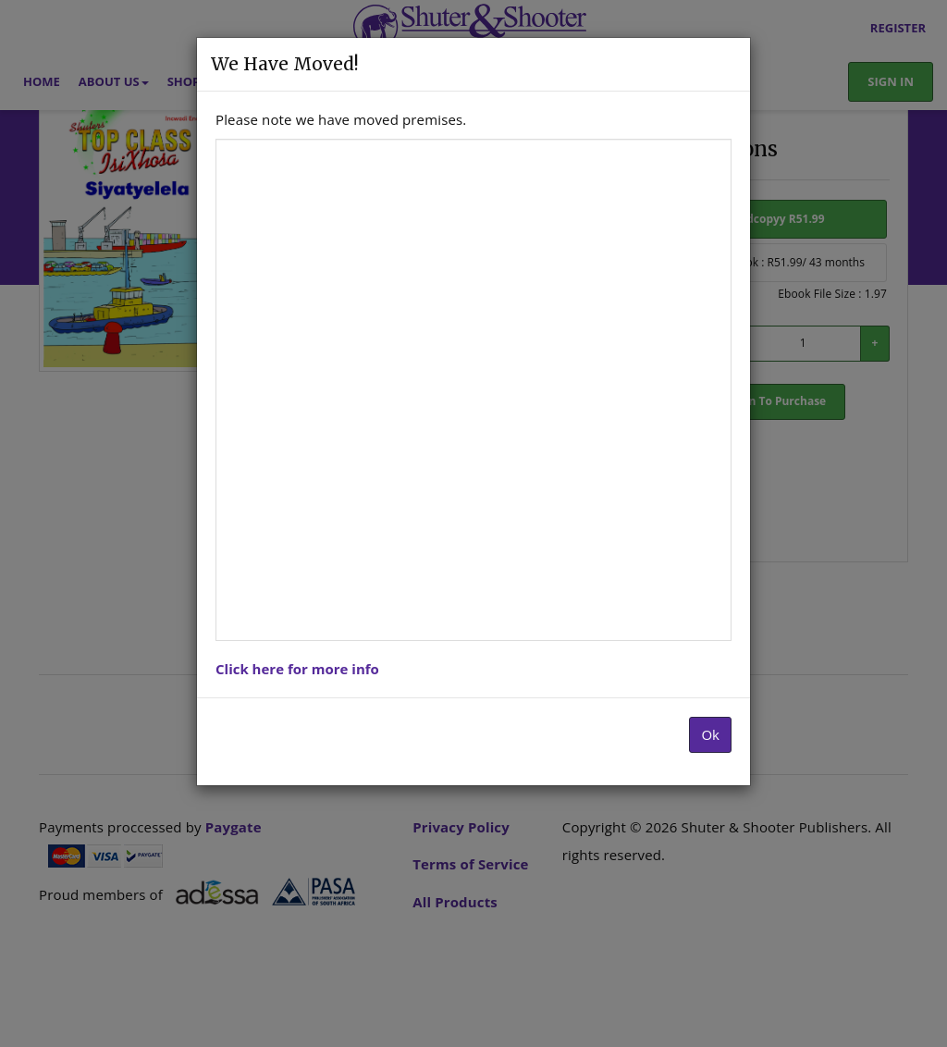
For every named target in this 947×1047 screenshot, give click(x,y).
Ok (710, 734)
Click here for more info (297, 668)
